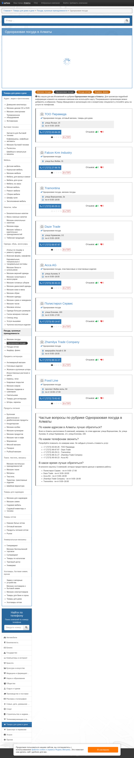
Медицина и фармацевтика (17, 673)
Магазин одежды (14, 297)
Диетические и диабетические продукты (17, 419)
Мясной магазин (14, 445)
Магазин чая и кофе (15, 438)
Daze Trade (52, 226)
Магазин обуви (13, 293)
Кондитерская (13, 424)
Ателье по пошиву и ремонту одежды (15, 251)
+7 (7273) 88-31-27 (50, 360)
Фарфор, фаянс (101, 92)
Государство (10, 653)
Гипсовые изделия (14, 366)
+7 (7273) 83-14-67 (50, 321)
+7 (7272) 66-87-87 (50, 245)
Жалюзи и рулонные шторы (19, 369)
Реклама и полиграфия (15, 699)
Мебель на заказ (14, 184)
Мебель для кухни (14, 180)
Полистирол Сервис (59, 303)
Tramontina (52, 188)
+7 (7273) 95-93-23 (50, 283)
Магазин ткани (13, 470)
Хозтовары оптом (14, 602)
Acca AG (51, 265)
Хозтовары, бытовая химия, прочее (16, 572)
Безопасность (11, 643)
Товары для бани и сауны (18, 595)
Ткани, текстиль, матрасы (15, 458)
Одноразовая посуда (16, 343)
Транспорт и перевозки (15, 730)
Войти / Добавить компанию (75, 3)
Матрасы (10, 473)
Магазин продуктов (15, 434)
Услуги (8, 735)
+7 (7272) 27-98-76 (50, 168)
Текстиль (10, 477)
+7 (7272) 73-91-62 (50, 398)
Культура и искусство (14, 668)
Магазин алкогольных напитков (16, 221)
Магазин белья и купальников (14, 269)
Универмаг (11, 565)
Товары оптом (10, 517)
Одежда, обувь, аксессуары (16, 244)
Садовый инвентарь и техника (16, 510)
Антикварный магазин (16, 362)
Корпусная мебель (15, 170)
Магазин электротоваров (17, 592)
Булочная (11, 414)
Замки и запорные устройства (14, 581)
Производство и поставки (16, 694)
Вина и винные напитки (17, 217)
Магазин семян (13, 502)
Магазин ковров (13, 386)
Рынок (9, 534)
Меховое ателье (14, 307)
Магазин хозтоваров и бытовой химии (16, 587)
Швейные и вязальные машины (16, 153)
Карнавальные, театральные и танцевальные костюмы (17, 261)
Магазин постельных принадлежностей (15, 465)
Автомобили (10, 638)
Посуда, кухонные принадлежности (12, 332)
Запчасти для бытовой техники (16, 134)
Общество (9, 683)
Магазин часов (13, 304)
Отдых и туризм (12, 689)
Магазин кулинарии (15, 431)
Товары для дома (14, 599)
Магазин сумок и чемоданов (19, 300)
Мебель (7, 160)
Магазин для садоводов (17, 498)
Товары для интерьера (16, 399)
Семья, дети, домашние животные (18, 704)
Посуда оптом (84, 92)
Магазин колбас (13, 427)
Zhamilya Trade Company (62, 342)
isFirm (6, 3)
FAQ (36, 3)
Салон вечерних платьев (17, 314)
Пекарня (10, 448)
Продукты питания (12, 408)
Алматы (27, 3)
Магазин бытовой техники (18, 145)
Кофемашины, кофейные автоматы (18, 140)
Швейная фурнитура (15, 486)
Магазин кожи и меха (16, 290)
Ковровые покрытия (15, 382)
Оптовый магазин (14, 527)
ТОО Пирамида (56, 114)
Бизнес (8, 648)
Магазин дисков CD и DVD (18, 108)
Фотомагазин (12, 121)
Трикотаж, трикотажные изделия (17, 481)
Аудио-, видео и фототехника (16, 99)
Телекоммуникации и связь (17, 719)
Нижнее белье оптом (16, 523)
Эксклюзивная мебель (16, 201)
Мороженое (12, 441)
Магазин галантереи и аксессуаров (16, 278)
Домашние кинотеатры (16, 105)
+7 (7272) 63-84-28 (50, 132)
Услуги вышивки (14, 321)
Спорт (8, 709)
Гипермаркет (12, 546)
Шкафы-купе (12, 198)
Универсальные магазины (15, 540)
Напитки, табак (10, 207)
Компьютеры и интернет (15, 658)
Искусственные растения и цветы (18, 374)
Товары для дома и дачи (16, 724)
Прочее (8, 740)
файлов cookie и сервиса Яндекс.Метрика (51, 750)
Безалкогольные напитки (17, 213)
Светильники (12, 395)
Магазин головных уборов (18, 283)
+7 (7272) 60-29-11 (50, 206)
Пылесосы (11, 148)
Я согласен (103, 749)
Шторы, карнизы (14, 402)
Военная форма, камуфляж (19, 256)
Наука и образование (14, 678)
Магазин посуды (44, 92)
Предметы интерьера (13, 356)
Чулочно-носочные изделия (19, 325)
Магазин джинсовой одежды (19, 286)
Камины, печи (13, 379)
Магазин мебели (14, 173)
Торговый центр (13, 562)
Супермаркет (12, 555)
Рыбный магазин (14, 452)
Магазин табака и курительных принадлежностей (14, 232)
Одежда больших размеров (18, 311)
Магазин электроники (16, 112)
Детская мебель (13, 166)
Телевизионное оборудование (13, 116)
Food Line (51, 380)
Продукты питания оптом (17, 530)
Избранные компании (50, 3)
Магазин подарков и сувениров (15, 390)
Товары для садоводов (14, 492)
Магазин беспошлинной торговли (17, 550)
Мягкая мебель (13, 187)
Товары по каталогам (16, 558)
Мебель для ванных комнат (18, 177)
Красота (8, 663)
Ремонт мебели (13, 191)
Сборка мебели (13, 194)
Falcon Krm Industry (58, 152)
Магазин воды (13, 226)
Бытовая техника (11, 127)
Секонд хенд (12, 318)
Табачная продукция (15, 238)
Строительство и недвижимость (18, 714)
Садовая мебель (14, 505)
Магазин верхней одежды (18, 273)
